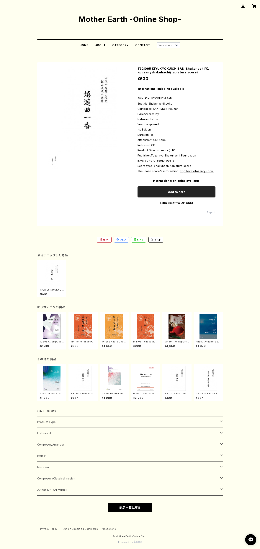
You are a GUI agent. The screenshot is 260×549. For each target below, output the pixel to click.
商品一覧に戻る (130, 508)
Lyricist (42, 455)
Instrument (44, 433)
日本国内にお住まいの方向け (176, 203)
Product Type (46, 421)
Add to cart (176, 192)
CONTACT (142, 45)
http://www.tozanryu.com (196, 171)
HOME (84, 45)
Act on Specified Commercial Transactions (89, 528)
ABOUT (100, 45)
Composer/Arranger (50, 444)
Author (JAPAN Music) (52, 489)
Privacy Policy (49, 528)
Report (211, 212)
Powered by (130, 542)
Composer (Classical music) (56, 478)
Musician (43, 467)
